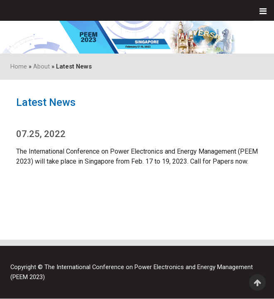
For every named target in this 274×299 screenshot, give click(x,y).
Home (18, 66)
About (41, 66)
